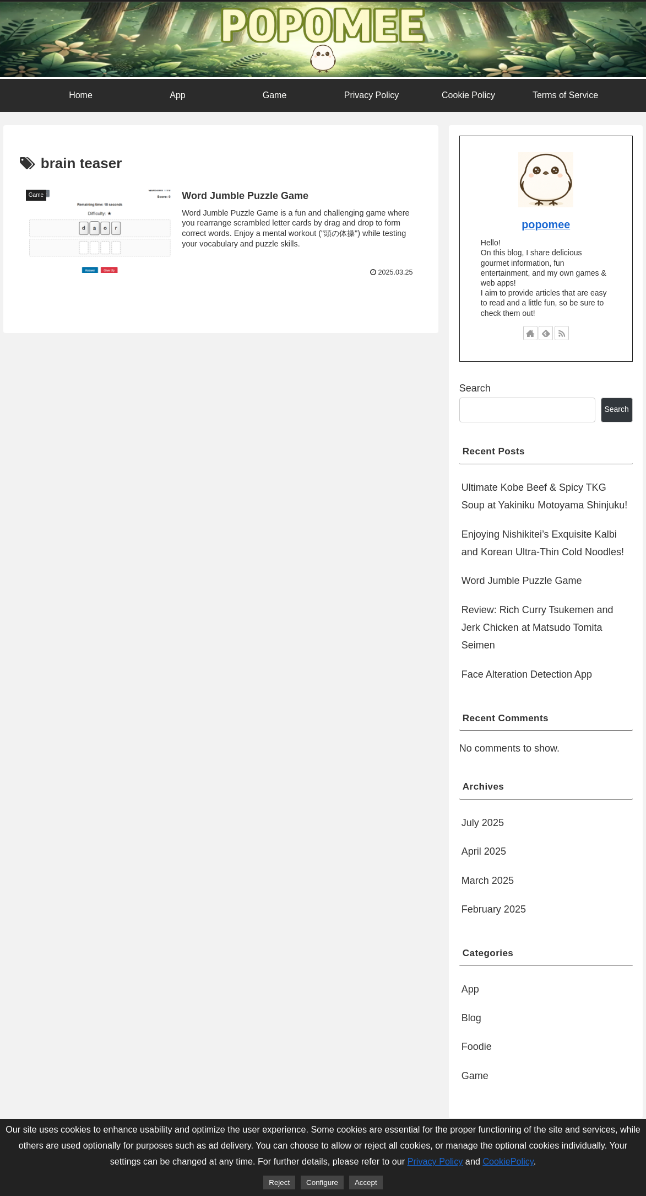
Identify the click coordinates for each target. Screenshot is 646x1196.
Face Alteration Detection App (527, 674)
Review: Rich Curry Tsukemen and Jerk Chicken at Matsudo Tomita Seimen (538, 627)
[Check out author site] (530, 333)
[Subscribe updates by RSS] (562, 333)
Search (475, 388)
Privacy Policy (435, 1161)
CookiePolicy (507, 1161)
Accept (366, 1182)
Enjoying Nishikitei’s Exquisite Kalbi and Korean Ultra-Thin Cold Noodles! (543, 543)
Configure (322, 1182)
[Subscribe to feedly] (546, 333)
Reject (279, 1182)
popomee (546, 224)
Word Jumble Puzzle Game (522, 580)
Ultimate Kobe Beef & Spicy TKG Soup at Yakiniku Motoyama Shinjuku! (545, 496)
